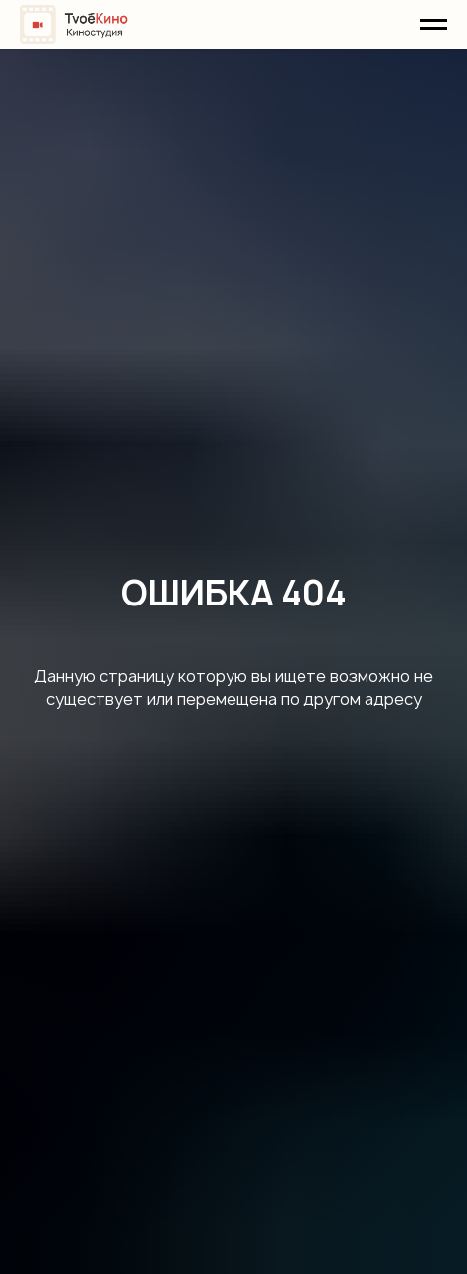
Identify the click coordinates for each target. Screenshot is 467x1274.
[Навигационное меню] (433, 25)
